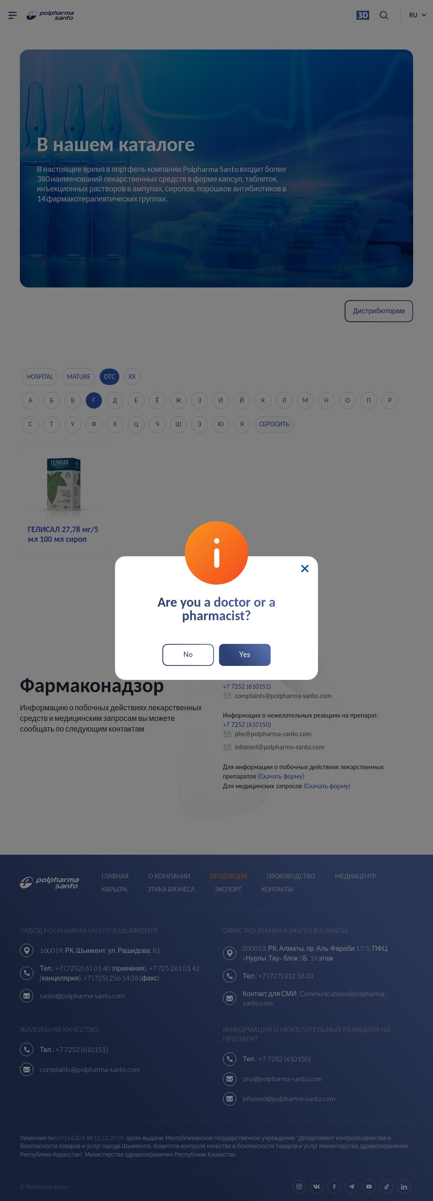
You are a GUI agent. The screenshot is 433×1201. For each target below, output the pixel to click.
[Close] (305, 566)
